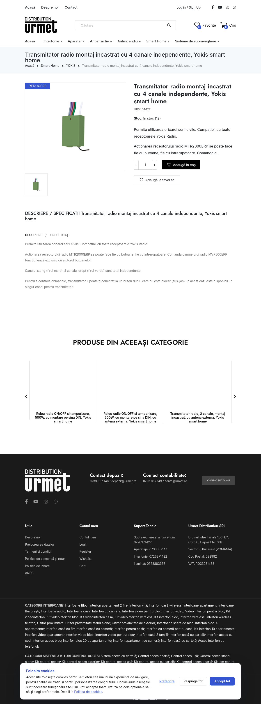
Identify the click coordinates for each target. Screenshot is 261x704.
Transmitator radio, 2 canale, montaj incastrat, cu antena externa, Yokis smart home (197, 417)
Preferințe (166, 681)
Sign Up (195, 7)
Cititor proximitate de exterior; (134, 622)
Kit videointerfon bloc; (63, 616)
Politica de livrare (37, 565)
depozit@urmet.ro (123, 481)
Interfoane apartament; (201, 604)
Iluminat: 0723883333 (149, 563)
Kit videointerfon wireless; (134, 616)
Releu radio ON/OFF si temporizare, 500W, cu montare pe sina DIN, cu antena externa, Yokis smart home (130, 417)
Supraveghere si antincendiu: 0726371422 (154, 540)
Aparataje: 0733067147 (150, 549)
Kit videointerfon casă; (97, 616)
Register (85, 551)
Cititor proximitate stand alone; (88, 622)
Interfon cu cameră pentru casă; (170, 628)
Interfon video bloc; (80, 633)
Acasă (30, 7)
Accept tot (222, 681)
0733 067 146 (99, 481)
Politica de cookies (88, 692)
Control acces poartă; (154, 655)
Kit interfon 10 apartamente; (215, 628)
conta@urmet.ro (176, 481)
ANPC (29, 572)
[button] (26, 397)
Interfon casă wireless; (166, 604)
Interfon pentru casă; (130, 628)
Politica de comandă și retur (44, 558)
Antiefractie (99, 41)
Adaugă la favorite (157, 180)
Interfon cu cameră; (107, 610)
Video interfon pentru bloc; (205, 610)
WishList (85, 558)
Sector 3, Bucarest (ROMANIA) (209, 549)
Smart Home (156, 41)
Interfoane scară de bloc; (176, 622)
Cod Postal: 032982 (202, 556)
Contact (71, 7)
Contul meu (87, 537)
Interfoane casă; (79, 610)
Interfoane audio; (54, 610)
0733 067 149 (152, 481)
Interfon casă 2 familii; (152, 633)
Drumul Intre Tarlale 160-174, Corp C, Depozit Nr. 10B (212, 540)
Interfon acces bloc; (47, 639)
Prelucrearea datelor (39, 544)
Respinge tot (193, 681)
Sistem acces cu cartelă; (119, 655)
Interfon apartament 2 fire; (109, 604)
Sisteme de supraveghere (195, 41)
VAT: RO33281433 (200, 563)
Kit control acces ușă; (117, 660)
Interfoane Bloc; (77, 604)
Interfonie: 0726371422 (150, 556)
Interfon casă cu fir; (61, 628)
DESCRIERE (33, 235)
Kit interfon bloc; (167, 616)
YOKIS (71, 65)
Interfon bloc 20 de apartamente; (88, 639)
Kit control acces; (48, 660)
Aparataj (74, 41)
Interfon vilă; (139, 604)
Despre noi (50, 7)
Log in (181, 7)
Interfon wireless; (193, 616)
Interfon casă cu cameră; (95, 628)
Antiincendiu (127, 41)
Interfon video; (174, 610)
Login (83, 544)
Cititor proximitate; (51, 622)
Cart (82, 565)
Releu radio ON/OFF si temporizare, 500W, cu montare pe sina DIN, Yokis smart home (63, 417)
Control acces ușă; (185, 655)
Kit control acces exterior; (81, 660)
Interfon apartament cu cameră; (137, 639)
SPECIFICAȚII (60, 235)
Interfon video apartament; (45, 633)
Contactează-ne (218, 480)
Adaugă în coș (181, 165)
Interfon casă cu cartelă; (187, 633)
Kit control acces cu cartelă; (155, 660)
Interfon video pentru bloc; (142, 610)
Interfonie (51, 41)
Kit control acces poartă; (195, 660)
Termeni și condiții (37, 551)
